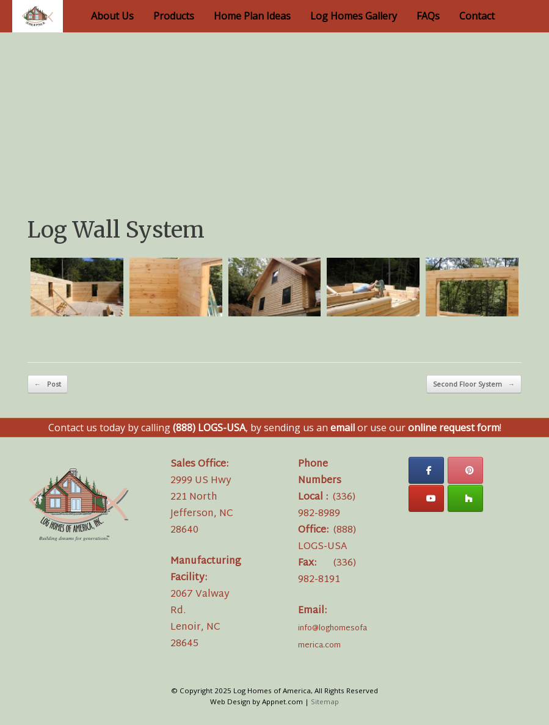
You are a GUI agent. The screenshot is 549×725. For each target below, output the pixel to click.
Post (47, 384)
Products (173, 16)
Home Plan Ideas (252, 16)
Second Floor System (474, 384)
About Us (112, 16)
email (342, 427)
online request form (454, 427)
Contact (477, 16)
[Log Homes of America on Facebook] (426, 470)
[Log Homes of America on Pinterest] (465, 470)
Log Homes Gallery (353, 16)
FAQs (428, 16)
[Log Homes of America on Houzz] (465, 498)
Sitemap (325, 701)
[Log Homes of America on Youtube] (426, 498)
